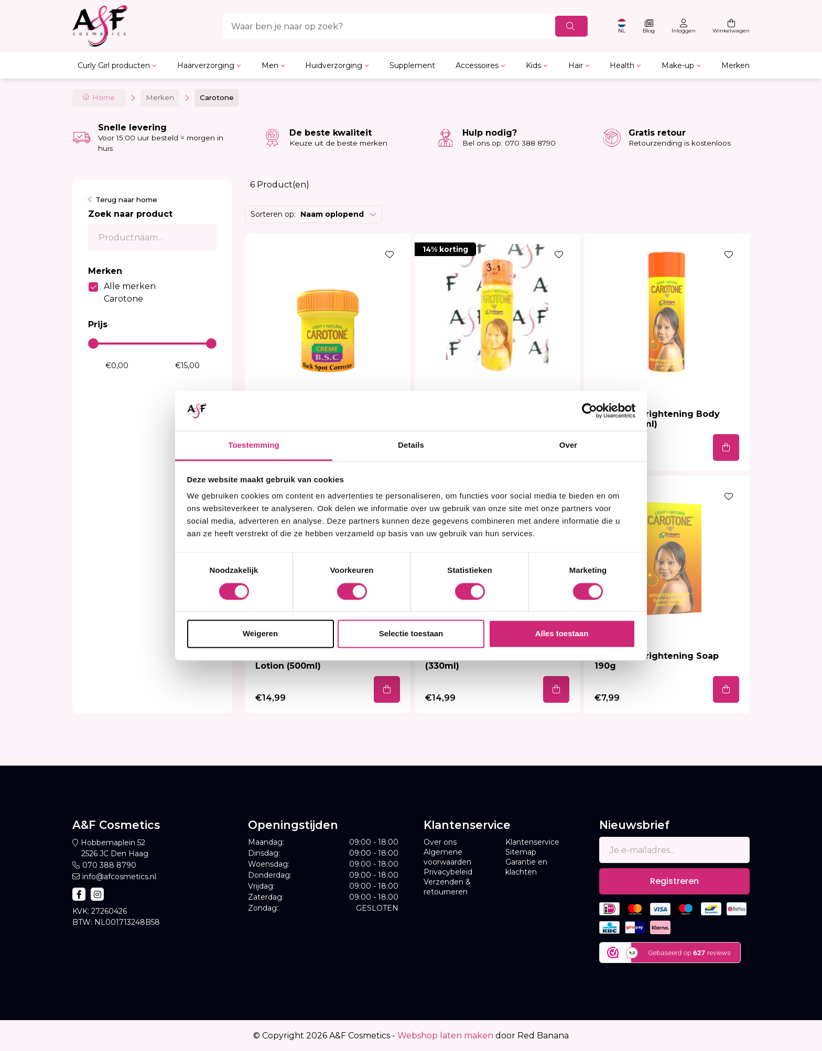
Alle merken (130, 286)
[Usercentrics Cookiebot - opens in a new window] (589, 410)
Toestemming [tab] (253, 445)
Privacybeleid (448, 872)
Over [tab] (568, 445)
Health (622, 65)
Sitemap (520, 852)
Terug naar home (126, 199)
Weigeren (260, 633)
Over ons (440, 842)
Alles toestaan (562, 633)
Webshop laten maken (445, 1036)
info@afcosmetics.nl (119, 876)
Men (270, 65)
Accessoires (477, 65)
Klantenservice (532, 842)
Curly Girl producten (114, 65)
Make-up (678, 65)
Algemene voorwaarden (447, 857)
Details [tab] (411, 445)
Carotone (123, 299)
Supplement (412, 65)
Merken (735, 65)
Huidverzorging (333, 65)
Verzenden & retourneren (447, 887)
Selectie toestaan (411, 633)
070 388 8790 (109, 865)
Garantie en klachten (526, 867)
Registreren (674, 881)
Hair (575, 65)
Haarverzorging (205, 65)
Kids (533, 65)
